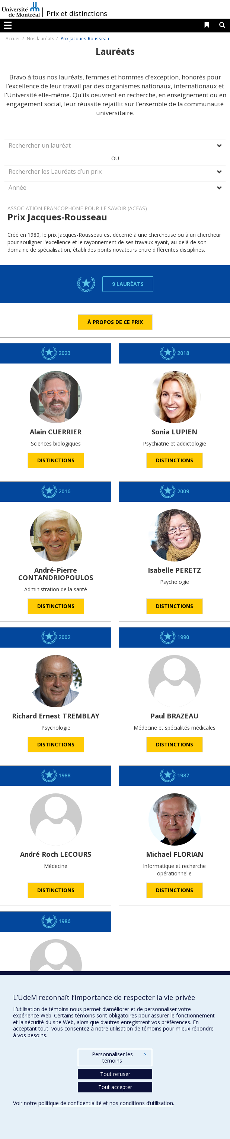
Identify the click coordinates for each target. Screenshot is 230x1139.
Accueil (13, 38)
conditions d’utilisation (146, 1103)
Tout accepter (115, 1087)
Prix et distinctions (77, 13)
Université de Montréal (21, 9)
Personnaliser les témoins (119, 1057)
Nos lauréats (40, 38)
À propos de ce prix (115, 321)
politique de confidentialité (70, 1103)
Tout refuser (115, 1073)
